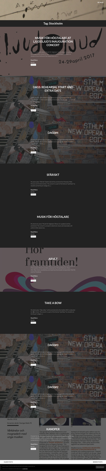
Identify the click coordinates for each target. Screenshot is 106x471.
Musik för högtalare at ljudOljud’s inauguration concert (53, 41)
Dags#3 (53, 345)
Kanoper (53, 429)
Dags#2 (53, 387)
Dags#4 (53, 132)
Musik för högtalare (53, 216)
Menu (100, 3)
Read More (34, 60)
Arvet (53, 258)
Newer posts (98, 462)
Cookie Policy (25, 468)
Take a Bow (53, 302)
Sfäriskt (53, 174)
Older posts (7, 462)
